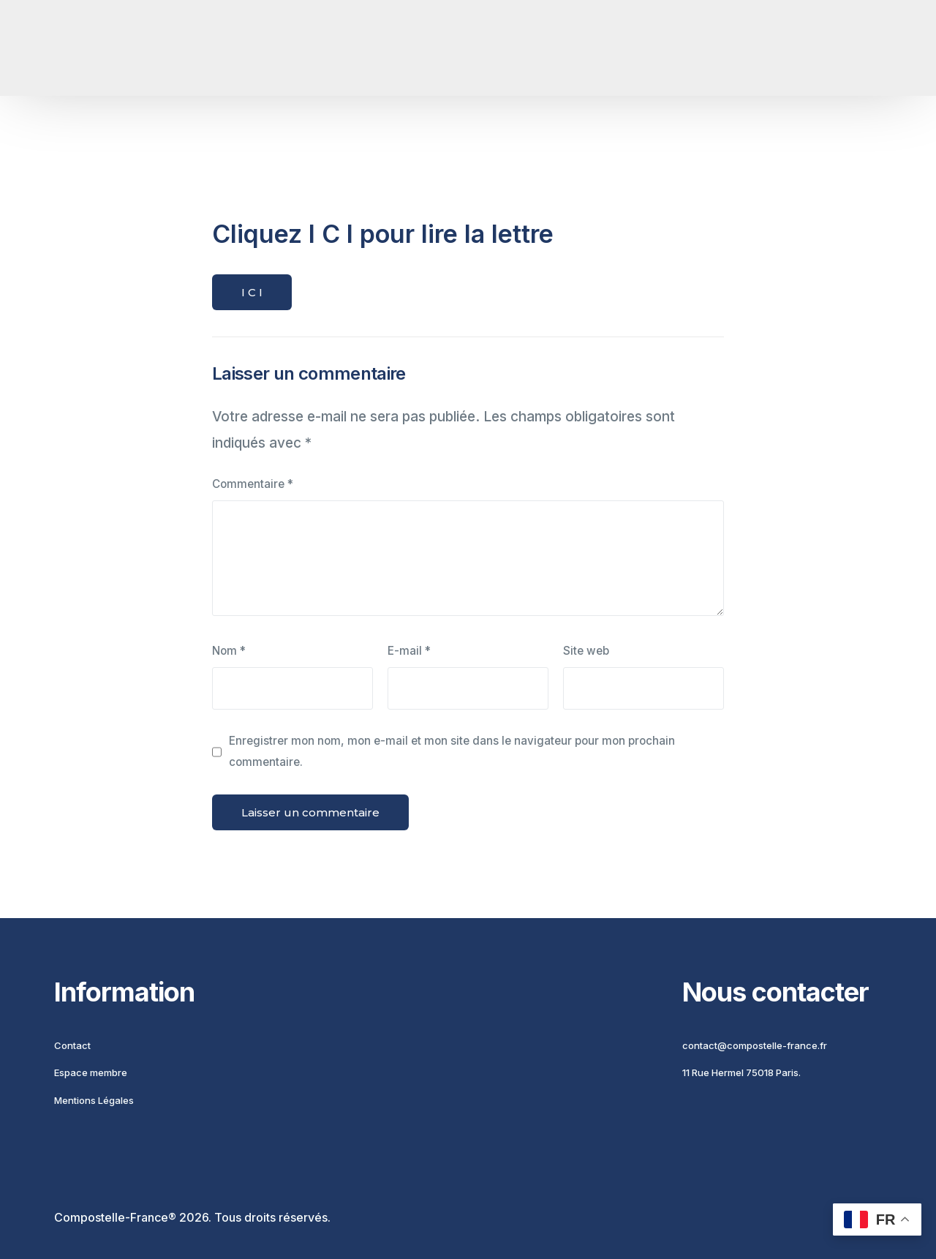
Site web (586, 651)
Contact (72, 1045)
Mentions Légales (94, 1100)
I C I (252, 292)
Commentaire (252, 484)
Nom (229, 651)
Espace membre (90, 1072)
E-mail (409, 651)
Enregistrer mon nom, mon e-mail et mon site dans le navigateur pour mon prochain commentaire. (452, 751)
